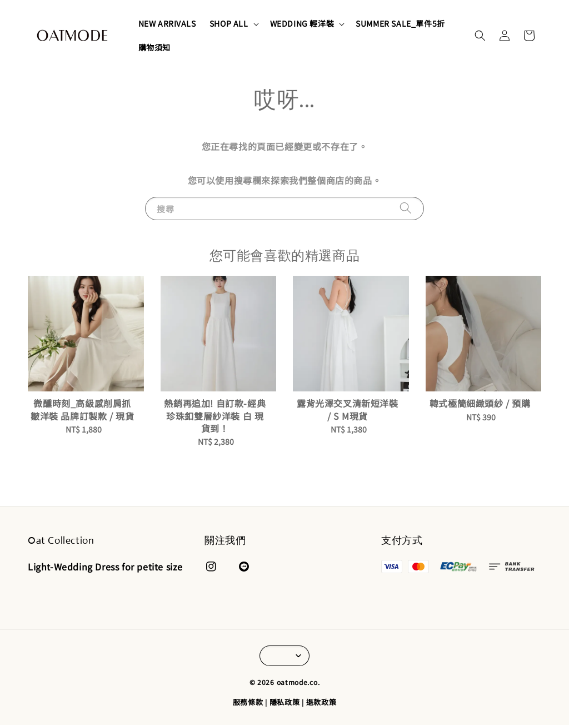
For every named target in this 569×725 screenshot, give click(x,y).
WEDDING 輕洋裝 (302, 23)
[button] (480, 35)
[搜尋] (405, 208)
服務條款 (248, 702)
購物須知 (154, 47)
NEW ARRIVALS (167, 23)
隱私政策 (284, 702)
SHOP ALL (228, 23)
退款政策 (321, 702)
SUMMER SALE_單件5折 (400, 23)
